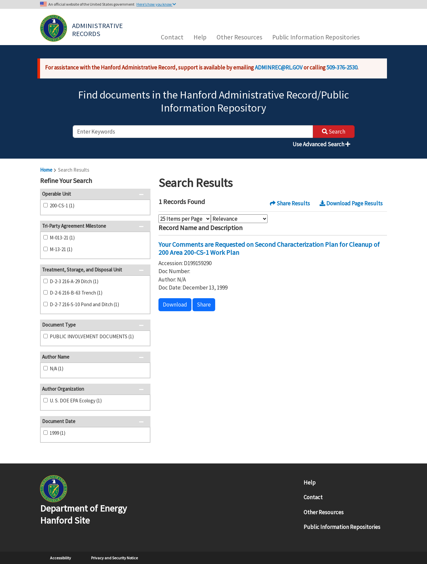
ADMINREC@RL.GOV (279, 67)
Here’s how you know (156, 4)
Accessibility (60, 557)
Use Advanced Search (321, 144)
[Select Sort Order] (239, 218)
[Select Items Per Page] (184, 218)
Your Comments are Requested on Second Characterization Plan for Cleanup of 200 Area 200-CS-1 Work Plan (269, 248)
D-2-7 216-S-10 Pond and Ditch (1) (84, 304)
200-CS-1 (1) (62, 205)
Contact (172, 37)
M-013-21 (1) (62, 237)
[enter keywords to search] (193, 131)
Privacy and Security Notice (114, 557)
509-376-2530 (342, 67)
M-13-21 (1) (61, 249)
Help (199, 37)
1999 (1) (57, 433)
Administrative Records (98, 29)
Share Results (290, 203)
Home (46, 170)
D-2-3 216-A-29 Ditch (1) (74, 281)
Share (204, 304)
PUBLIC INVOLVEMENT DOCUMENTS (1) (92, 336)
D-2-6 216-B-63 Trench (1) (76, 293)
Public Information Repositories (316, 37)
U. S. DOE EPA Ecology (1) (76, 400)
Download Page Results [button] (351, 203)
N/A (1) (56, 368)
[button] (143, 181)
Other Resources (239, 37)
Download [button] (175, 304)
